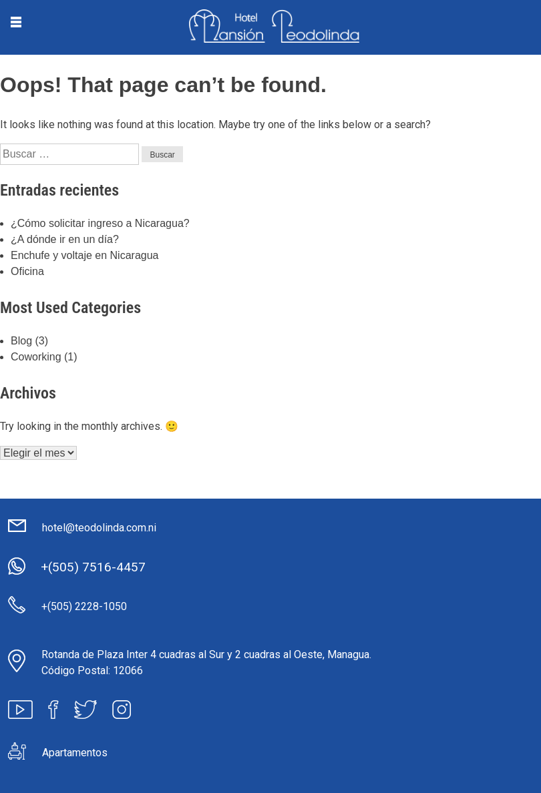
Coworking (36, 356)
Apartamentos (75, 752)
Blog (21, 340)
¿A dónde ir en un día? (65, 239)
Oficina (27, 271)
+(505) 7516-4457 (93, 567)
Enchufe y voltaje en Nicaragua (84, 255)
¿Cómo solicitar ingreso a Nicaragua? (100, 223)
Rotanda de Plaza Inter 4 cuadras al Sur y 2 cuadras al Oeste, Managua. (206, 654)
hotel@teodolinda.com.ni (99, 527)
